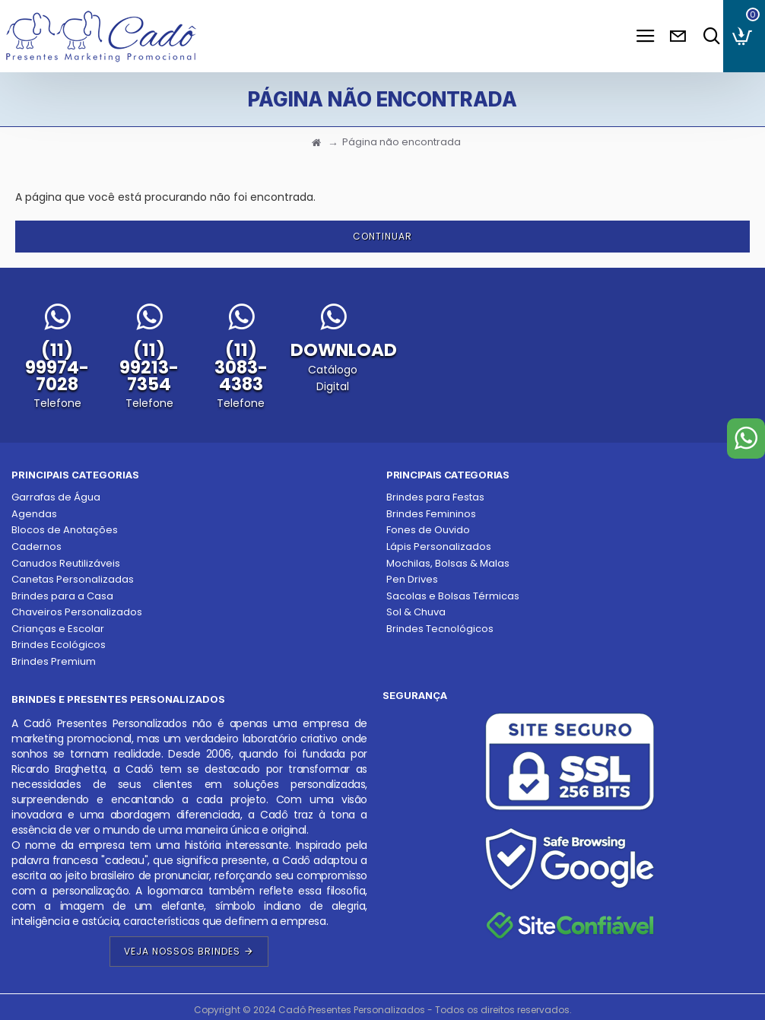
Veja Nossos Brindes (182, 951)
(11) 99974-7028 (57, 367)
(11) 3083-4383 (241, 367)
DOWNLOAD (343, 350)
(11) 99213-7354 (149, 367)
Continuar (382, 236)
